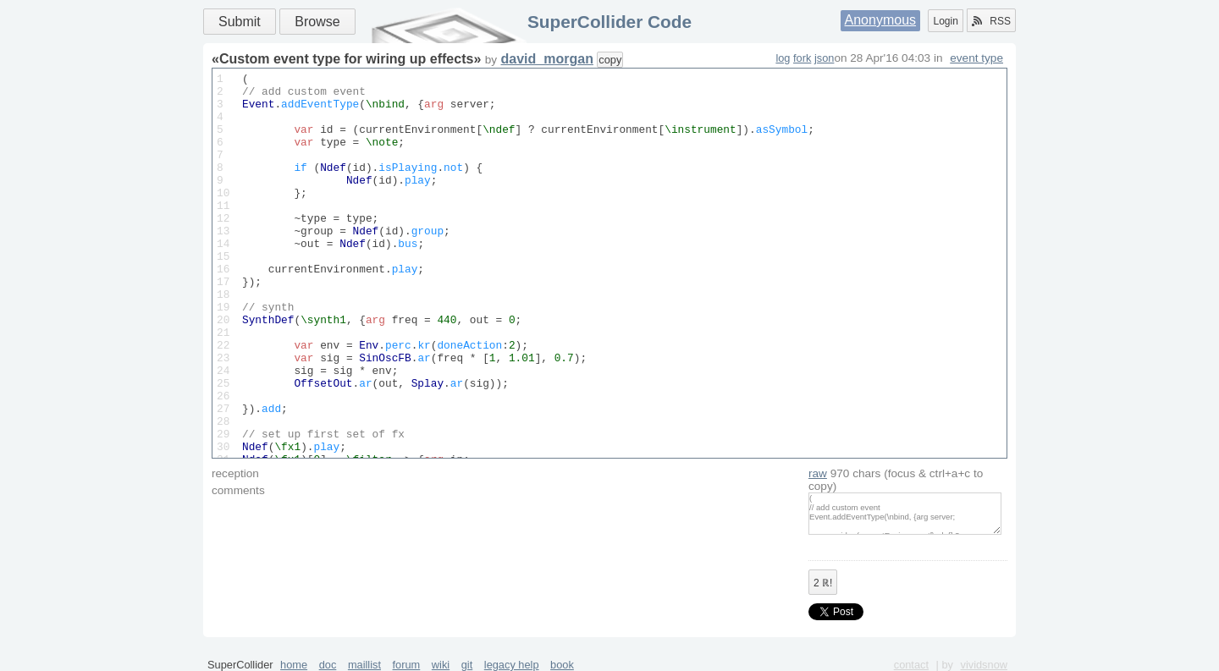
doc (328, 664)
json (824, 58)
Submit (239, 21)
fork (802, 58)
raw (817, 473)
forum (407, 664)
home (293, 664)
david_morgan (547, 59)
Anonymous (881, 20)
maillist (364, 664)
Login (945, 21)
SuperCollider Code (609, 21)
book (562, 664)
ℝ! (823, 583)
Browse (317, 21)
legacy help (511, 664)
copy (609, 59)
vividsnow (984, 664)
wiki (441, 664)
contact (911, 664)
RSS (991, 21)
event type (976, 58)
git (467, 664)
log (782, 58)
